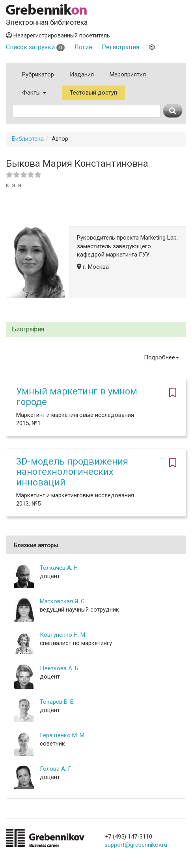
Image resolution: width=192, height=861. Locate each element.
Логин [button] (83, 47)
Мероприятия (128, 74)
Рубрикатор (38, 74)
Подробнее (161, 357)
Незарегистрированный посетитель (58, 35)
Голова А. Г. (56, 768)
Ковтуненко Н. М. (63, 634)
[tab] (96, 329)
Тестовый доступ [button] (93, 92)
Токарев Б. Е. (57, 701)
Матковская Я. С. (63, 601)
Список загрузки (35, 47)
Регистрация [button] (120, 47)
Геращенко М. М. (63, 735)
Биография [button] (28, 329)
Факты (34, 92)
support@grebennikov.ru (135, 844)
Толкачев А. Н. (59, 567)
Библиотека (28, 138)
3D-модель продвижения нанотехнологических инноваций (72, 472)
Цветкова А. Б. (60, 668)
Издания (82, 74)
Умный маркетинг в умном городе (76, 396)
